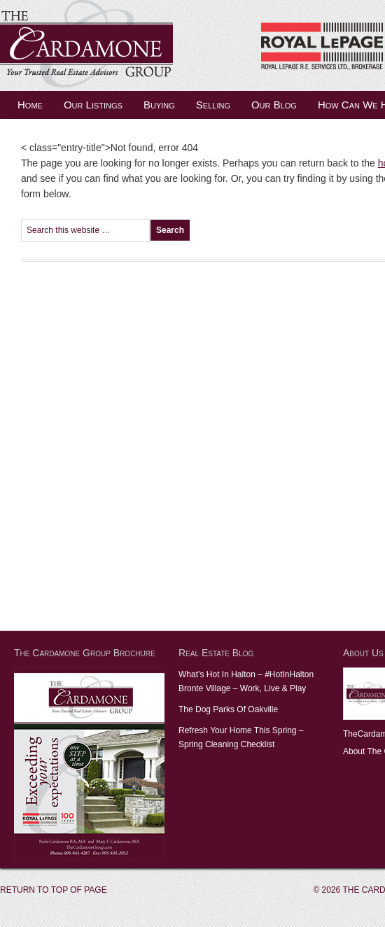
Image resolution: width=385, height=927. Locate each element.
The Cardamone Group (140, 45)
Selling (213, 105)
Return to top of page (53, 890)
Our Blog (274, 105)
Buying (159, 105)
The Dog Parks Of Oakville (228, 709)
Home (30, 105)
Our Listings (93, 105)
